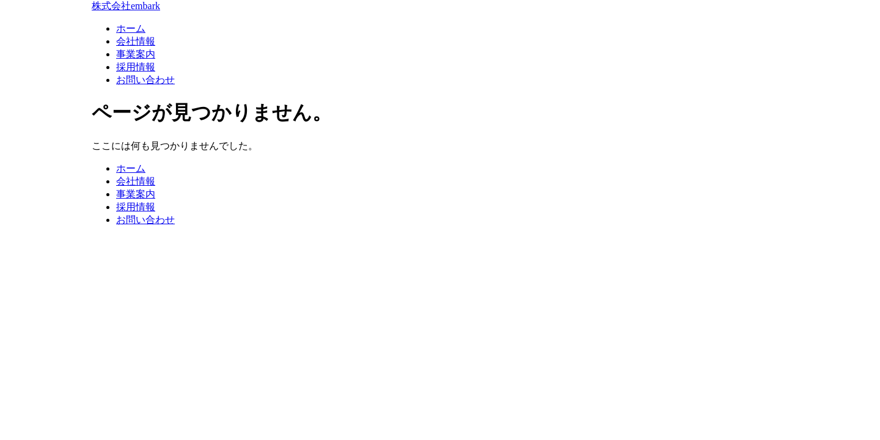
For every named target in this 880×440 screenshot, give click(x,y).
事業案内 (135, 54)
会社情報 (135, 41)
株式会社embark (126, 6)
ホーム (130, 28)
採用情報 (135, 67)
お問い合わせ (145, 80)
